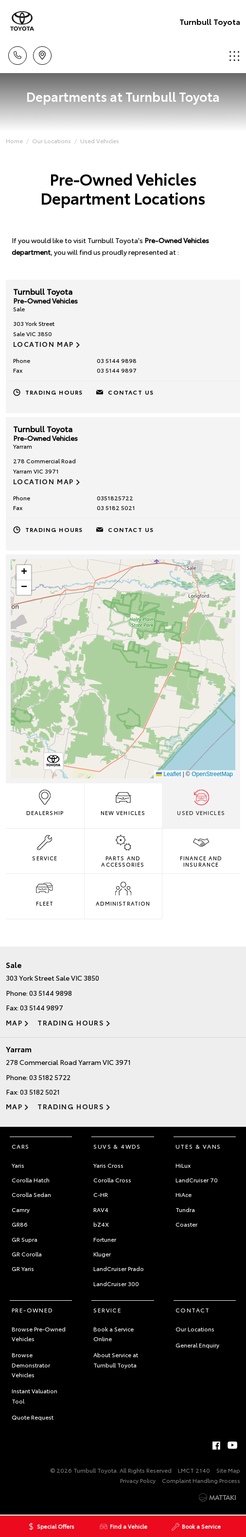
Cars (21, 1146)
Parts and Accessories (122, 850)
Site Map (228, 1470)
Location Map (43, 344)
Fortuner (104, 1239)
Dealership (45, 801)
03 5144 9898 (117, 360)
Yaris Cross (108, 1165)
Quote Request (32, 1417)
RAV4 (100, 1209)
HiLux (183, 1165)
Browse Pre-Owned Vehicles (39, 1334)
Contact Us (131, 392)
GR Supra (24, 1239)
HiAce (184, 1194)
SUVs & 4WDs (117, 1146)
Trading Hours (54, 392)
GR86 (20, 1224)
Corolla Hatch (31, 1180)
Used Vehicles (99, 140)
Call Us (17, 53)
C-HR (100, 1194)
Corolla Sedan (31, 1194)
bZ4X (101, 1224)
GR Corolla (27, 1254)
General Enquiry (197, 1345)
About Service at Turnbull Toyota (115, 1359)
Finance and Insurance (201, 850)
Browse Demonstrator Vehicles (31, 1364)
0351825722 (115, 497)
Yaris (18, 1165)
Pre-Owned (32, 1310)
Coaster (186, 1224)
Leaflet (168, 774)
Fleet (45, 892)
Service (44, 847)
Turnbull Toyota (209, 21)
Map (14, 1022)
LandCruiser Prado (118, 1268)
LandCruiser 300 (116, 1283)
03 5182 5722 (49, 1077)
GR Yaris (23, 1268)
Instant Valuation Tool (34, 1395)
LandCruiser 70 (197, 1180)
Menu (234, 55)
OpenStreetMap (212, 774)
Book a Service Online (113, 1334)
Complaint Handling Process (201, 1480)
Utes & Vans (198, 1146)
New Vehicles (123, 801)
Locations (42, 53)
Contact (193, 1310)
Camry (21, 1209)
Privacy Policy (138, 1480)
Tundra (185, 1209)
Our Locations (51, 140)
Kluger (102, 1254)
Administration (123, 892)
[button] (53, 763)
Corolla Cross (112, 1180)
